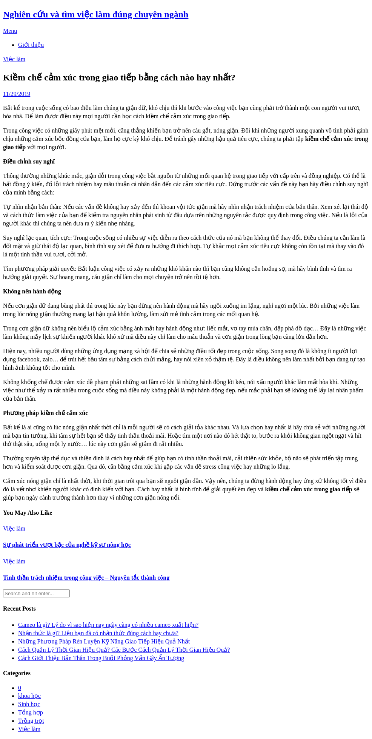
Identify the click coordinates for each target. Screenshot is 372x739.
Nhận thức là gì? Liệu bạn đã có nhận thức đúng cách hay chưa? (98, 633)
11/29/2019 (16, 94)
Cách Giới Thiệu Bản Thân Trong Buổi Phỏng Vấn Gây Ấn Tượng (101, 658)
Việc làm (14, 59)
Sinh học (29, 704)
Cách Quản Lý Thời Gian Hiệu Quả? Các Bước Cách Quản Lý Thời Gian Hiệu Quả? (124, 649)
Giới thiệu (31, 45)
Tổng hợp (30, 712)
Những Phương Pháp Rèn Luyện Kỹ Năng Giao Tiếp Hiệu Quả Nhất (104, 641)
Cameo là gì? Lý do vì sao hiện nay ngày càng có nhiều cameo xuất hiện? (108, 625)
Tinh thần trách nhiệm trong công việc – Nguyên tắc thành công (86, 577)
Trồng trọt (31, 720)
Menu (10, 31)
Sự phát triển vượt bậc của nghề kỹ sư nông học (67, 545)
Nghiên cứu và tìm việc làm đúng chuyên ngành (95, 14)
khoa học (29, 696)
